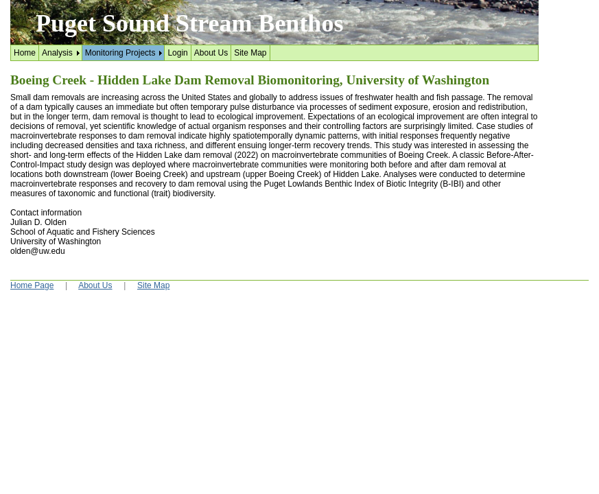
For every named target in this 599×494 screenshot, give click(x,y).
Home (25, 53)
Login (177, 53)
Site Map (250, 53)
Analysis (57, 53)
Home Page (32, 285)
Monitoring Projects (120, 53)
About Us (211, 53)
